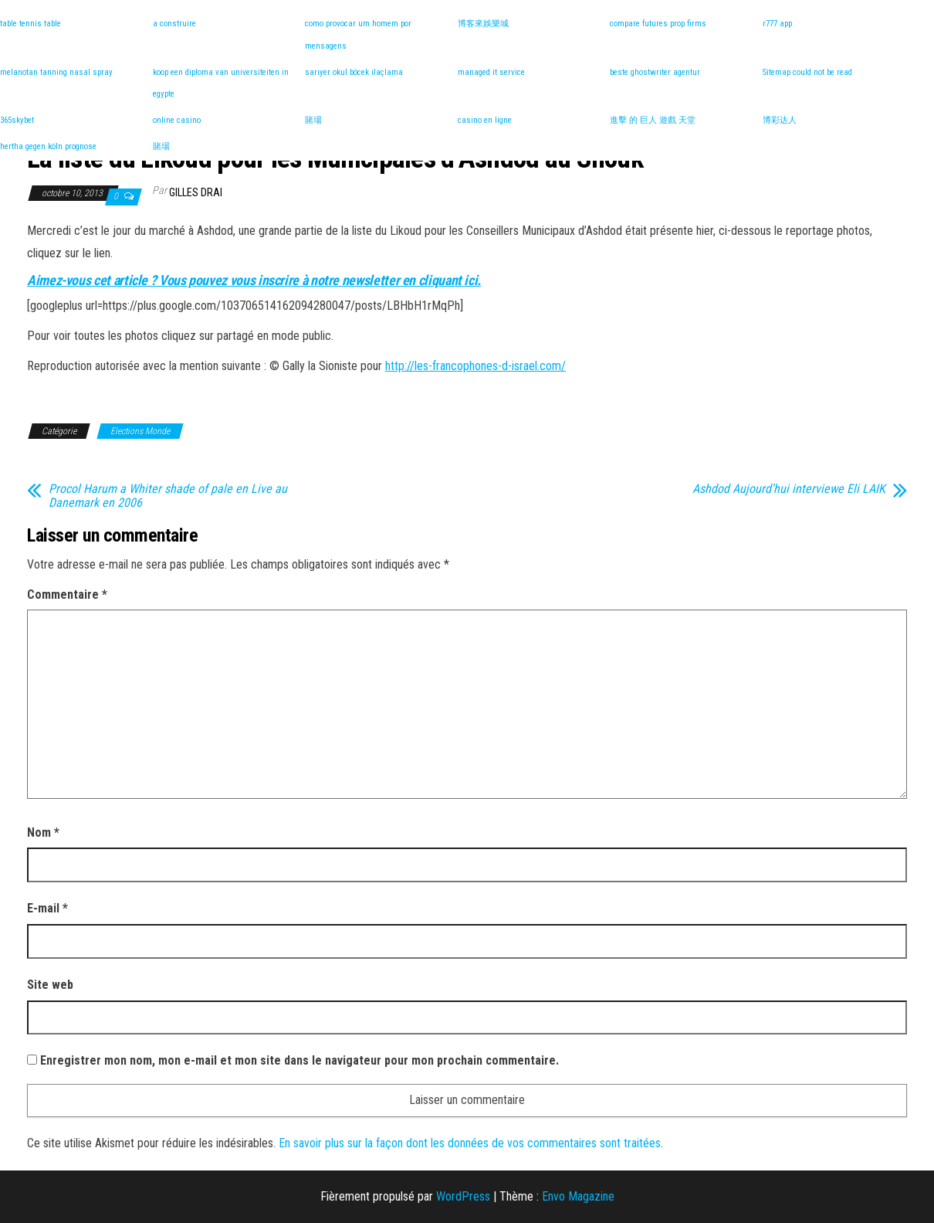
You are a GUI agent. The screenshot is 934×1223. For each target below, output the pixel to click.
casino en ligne (485, 120)
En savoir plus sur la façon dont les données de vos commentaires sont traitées (470, 1143)
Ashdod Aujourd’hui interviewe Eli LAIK (788, 489)
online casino (177, 120)
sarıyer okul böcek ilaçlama (354, 72)
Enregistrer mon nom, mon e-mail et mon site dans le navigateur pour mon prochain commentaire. (299, 1060)
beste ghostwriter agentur (655, 72)
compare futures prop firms (658, 24)
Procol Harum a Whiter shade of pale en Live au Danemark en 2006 (168, 496)
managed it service (491, 72)
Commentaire (67, 594)
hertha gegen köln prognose (48, 146)
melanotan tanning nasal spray (56, 72)
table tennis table (30, 24)
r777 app (777, 24)
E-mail (47, 908)
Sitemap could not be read (807, 72)
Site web (50, 984)
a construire (174, 24)
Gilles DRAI (195, 192)
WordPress (463, 1196)
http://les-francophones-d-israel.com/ (475, 365)
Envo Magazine (578, 1196)
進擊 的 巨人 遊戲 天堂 (652, 120)
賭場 (313, 120)
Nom (43, 832)
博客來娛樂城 (483, 24)
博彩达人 (780, 120)
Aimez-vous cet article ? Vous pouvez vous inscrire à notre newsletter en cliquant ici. (254, 280)
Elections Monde (140, 431)
